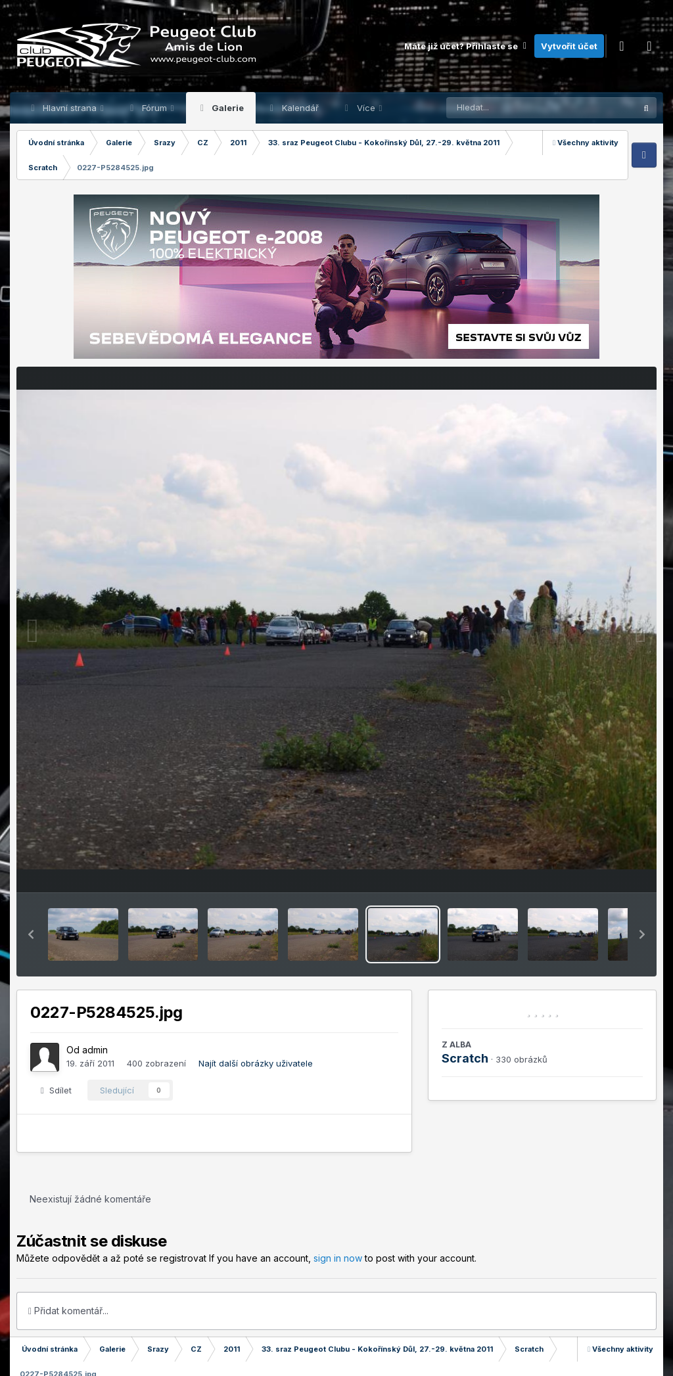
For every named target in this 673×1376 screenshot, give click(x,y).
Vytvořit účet (569, 46)
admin (95, 1049)
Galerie (227, 108)
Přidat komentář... (68, 1310)
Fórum (154, 108)
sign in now (337, 1258)
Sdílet (56, 1090)
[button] (30, 934)
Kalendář (299, 108)
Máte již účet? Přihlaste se (466, 46)
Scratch (465, 1058)
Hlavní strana (69, 108)
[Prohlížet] (516, 107)
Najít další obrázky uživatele (255, 1063)
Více (366, 108)
